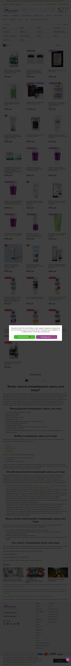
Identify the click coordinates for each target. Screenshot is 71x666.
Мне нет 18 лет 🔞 (25, 337)
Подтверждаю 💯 (47, 337)
